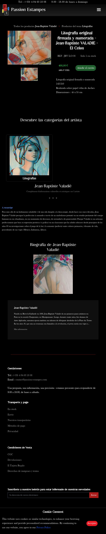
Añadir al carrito (85, 68)
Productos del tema (77, 26)
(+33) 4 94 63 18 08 (35, 2)
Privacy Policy (43, 527)
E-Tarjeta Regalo (16, 465)
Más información (20, 329)
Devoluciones (15, 460)
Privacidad (13, 431)
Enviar (94, 495)
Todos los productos (35, 26)
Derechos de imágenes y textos (23, 471)
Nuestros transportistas (19, 420)
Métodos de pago (16, 426)
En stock (12, 409)
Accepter (92, 523)
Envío (11, 415)
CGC (10, 454)
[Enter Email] (48, 495)
